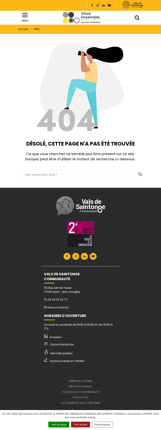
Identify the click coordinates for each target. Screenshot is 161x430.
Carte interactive (59, 344)
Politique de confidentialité (80, 392)
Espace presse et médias (64, 361)
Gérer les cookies (81, 381)
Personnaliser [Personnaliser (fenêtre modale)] (102, 424)
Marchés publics (58, 353)
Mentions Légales (80, 386)
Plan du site (80, 397)
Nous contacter (56, 307)
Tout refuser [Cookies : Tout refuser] (80, 424)
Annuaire (53, 337)
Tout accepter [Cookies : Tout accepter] (59, 424)
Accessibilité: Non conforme (80, 403)
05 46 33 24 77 (56, 300)
